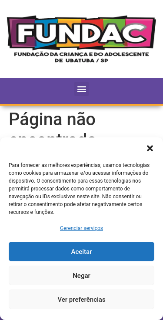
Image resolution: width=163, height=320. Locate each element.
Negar (81, 276)
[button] (150, 148)
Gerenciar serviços (81, 228)
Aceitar (81, 252)
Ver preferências (81, 299)
